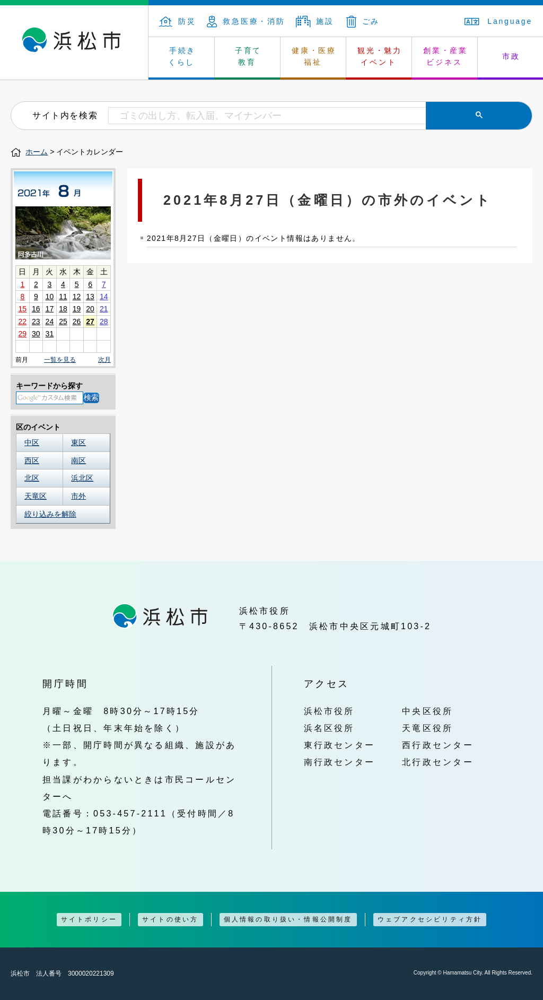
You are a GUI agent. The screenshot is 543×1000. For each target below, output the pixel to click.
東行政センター (339, 745)
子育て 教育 (248, 56)
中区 (31, 442)
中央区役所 (427, 711)
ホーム (36, 151)
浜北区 (82, 478)
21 (104, 309)
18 (63, 309)
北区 (31, 478)
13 (90, 296)
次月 (104, 359)
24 (50, 321)
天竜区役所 (427, 728)
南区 (78, 460)
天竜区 (35, 496)
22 (22, 321)
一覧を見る (60, 359)
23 (36, 321)
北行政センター (438, 762)
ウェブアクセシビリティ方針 (430, 919)
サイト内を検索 (65, 115)
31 (50, 333)
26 (77, 321)
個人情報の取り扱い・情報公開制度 (288, 919)
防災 (177, 21)
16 (36, 309)
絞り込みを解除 (50, 514)
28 (104, 321)
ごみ (363, 21)
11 (63, 296)
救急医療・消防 (246, 21)
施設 (315, 21)
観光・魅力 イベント (379, 56)
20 (90, 309)
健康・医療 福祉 (314, 56)
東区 (78, 442)
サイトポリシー (89, 919)
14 (104, 296)
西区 (31, 460)
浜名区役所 (329, 728)
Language (498, 21)
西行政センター (438, 745)
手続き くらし (182, 56)
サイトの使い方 (170, 919)
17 (50, 309)
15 (22, 309)
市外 (78, 496)
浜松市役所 (329, 711)
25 (63, 321)
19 (77, 309)
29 (22, 333)
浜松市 (74, 42)
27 (90, 321)
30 (36, 333)
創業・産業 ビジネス (445, 56)
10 (50, 296)
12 (77, 296)
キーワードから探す (49, 385)
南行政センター (339, 762)
